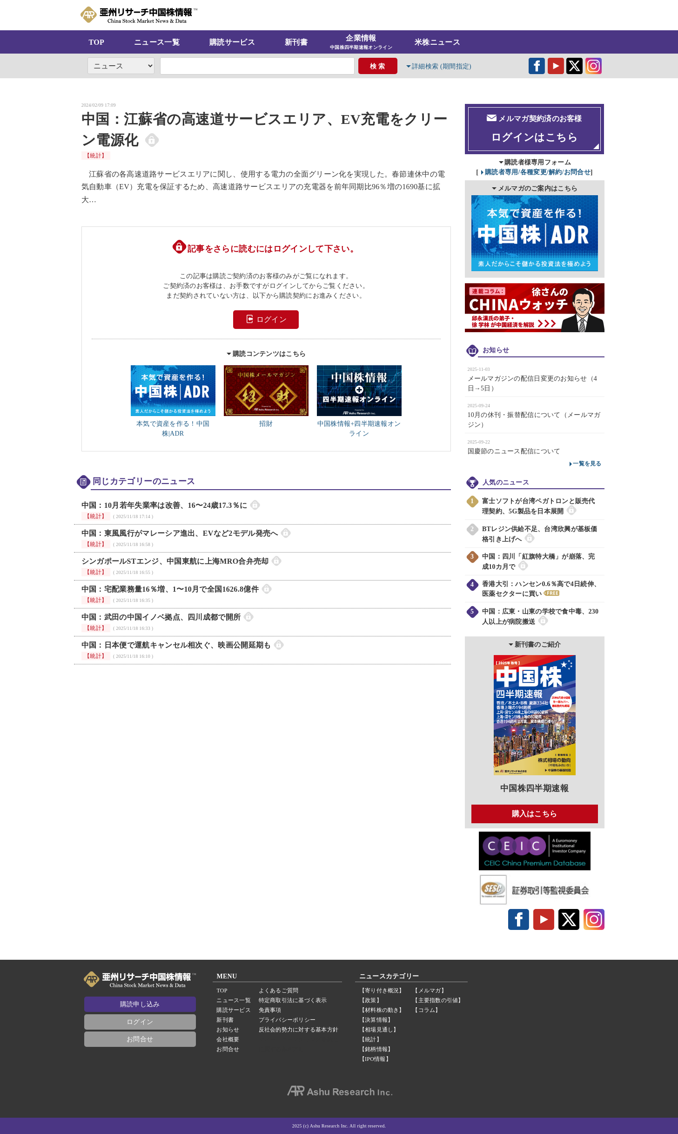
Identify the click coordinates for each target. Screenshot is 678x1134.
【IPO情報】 (375, 1059)
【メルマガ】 (429, 990)
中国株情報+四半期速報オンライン (359, 423)
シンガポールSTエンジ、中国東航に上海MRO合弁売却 (175, 561)
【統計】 (95, 155)
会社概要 (227, 1039)
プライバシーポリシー (287, 1020)
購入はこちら (534, 813)
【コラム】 (426, 1010)
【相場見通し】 (379, 1029)
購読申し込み (140, 1004)
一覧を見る (587, 463)
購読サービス (232, 42)
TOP (97, 42)
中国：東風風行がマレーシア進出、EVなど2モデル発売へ (179, 533)
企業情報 (361, 42)
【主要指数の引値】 (437, 1000)
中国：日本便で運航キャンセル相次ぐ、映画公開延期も (176, 645)
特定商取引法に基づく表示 (293, 1000)
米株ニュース (437, 42)
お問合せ (140, 1039)
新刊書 (296, 42)
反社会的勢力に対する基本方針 (298, 1029)
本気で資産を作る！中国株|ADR (173, 423)
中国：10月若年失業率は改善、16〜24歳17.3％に (164, 505)
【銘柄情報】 (376, 1049)
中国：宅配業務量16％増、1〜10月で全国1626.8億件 (170, 589)
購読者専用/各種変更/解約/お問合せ (538, 171)
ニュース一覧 (157, 42)
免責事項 (270, 1010)
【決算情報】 (376, 1020)
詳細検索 (442, 66)
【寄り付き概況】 (382, 990)
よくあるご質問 (279, 990)
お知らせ (227, 1029)
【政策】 (370, 1000)
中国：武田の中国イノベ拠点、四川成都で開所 (161, 617)
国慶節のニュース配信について (514, 450)
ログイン (266, 318)
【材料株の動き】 (382, 1010)
